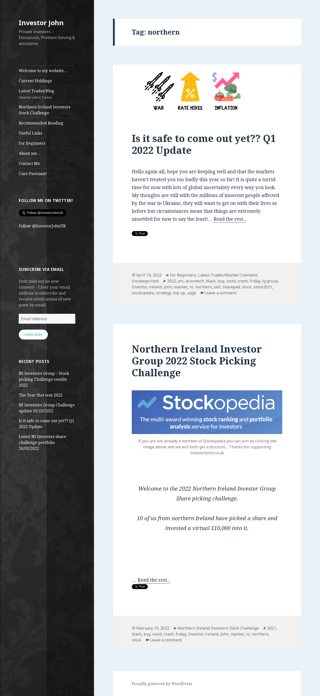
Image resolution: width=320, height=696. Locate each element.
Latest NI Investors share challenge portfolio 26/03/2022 (42, 442)
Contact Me (29, 163)
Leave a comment (221, 293)
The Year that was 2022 (40, 395)
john (168, 287)
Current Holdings (35, 80)
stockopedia (143, 293)
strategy (163, 293)
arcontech (195, 281)
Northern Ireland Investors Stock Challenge (44, 110)
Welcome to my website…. (43, 70)
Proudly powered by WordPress (162, 683)
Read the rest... (229, 219)
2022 (171, 281)
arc (181, 281)
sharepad (231, 287)
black (211, 281)
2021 (271, 628)
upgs (191, 293)
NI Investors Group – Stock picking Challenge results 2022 (44, 379)
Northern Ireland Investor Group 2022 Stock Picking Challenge (197, 360)
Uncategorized (145, 281)
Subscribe (33, 334)
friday (255, 281)
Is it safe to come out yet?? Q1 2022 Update (204, 144)
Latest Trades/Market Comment (227, 275)
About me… (29, 153)
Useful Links (30, 133)
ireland (155, 287)
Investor (139, 287)
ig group (270, 281)
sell (217, 287)
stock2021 (263, 287)
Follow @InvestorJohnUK (42, 226)
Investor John (41, 22)
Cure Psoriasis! (33, 173)
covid (231, 281)
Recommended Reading (41, 123)
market (181, 287)
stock (247, 287)
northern (203, 287)
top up (179, 293)
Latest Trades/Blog (47, 94)
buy (221, 281)
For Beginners (32, 143)
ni (191, 287)
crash (243, 281)
